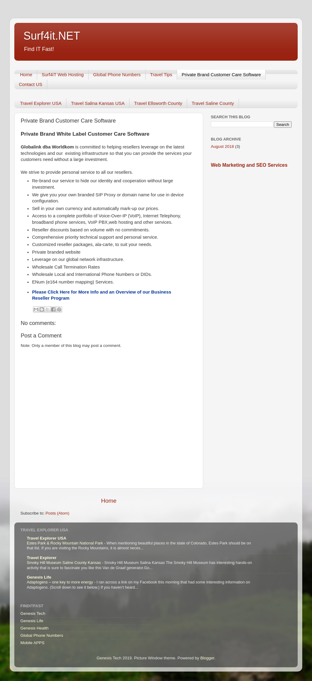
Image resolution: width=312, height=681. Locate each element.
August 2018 (222, 146)
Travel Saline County (213, 103)
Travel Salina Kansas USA (98, 103)
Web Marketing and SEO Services (249, 165)
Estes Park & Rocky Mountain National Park (65, 543)
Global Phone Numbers (117, 74)
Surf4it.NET (51, 36)
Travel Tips (161, 74)
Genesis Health (34, 628)
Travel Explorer (42, 557)
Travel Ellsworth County (158, 103)
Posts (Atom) (57, 513)
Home (26, 74)
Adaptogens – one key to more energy (60, 582)
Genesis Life (39, 577)
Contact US (30, 84)
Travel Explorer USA (41, 103)
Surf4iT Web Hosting (63, 74)
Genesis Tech (32, 613)
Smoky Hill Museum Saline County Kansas (64, 562)
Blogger (207, 658)
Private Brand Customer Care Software (221, 74)
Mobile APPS (32, 642)
